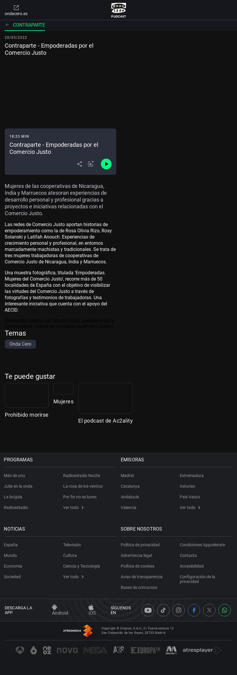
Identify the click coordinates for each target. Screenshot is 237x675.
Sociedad (13, 576)
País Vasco (190, 496)
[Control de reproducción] (106, 164)
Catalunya (131, 486)
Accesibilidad (192, 566)
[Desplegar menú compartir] (79, 164)
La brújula (14, 496)
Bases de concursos (140, 587)
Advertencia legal (137, 555)
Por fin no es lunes (80, 496)
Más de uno (15, 475)
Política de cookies (138, 566)
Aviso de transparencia (143, 576)
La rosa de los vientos (83, 486)
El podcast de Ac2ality (206, 437)
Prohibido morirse (27, 437)
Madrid (128, 475)
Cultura (70, 555)
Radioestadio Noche (81, 475)
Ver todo (73, 507)
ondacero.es (16, 10)
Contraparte (25, 25)
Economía (14, 566)
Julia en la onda (19, 486)
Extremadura (192, 475)
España (12, 544)
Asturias (187, 486)
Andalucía (131, 496)
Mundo (11, 555)
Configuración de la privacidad (197, 579)
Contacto (188, 555)
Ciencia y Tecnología (81, 566)
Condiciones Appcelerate (202, 544)
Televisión (72, 544)
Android (60, 610)
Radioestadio (17, 507)
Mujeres (102, 437)
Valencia (129, 507)
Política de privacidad (141, 544)
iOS (92, 610)
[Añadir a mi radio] (91, 164)
